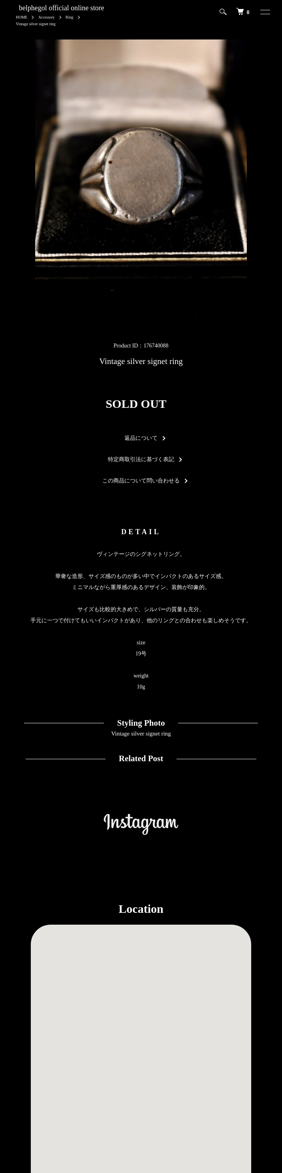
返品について (141, 438)
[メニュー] (261, 12)
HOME (21, 17)
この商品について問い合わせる (141, 481)
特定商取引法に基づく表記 (141, 459)
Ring (69, 17)
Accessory (46, 17)
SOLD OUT (135, 403)
